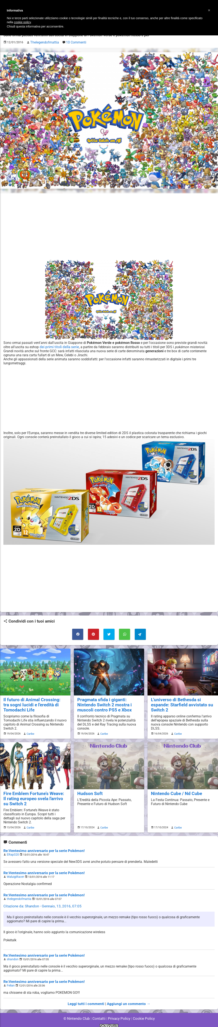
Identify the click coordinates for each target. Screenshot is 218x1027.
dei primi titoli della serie (58, 346)
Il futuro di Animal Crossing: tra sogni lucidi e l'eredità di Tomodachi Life (32, 702)
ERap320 (12, 850)
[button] (209, 10)
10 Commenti (72, 42)
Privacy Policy (118, 1012)
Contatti (99, 1012)
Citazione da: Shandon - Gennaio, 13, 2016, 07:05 (40, 901)
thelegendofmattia (18, 894)
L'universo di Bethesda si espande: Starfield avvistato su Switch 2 (182, 700)
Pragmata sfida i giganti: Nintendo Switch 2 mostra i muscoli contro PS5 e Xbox (108, 702)
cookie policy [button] (22, 22)
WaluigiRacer (15, 872)
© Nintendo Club (78, 1012)
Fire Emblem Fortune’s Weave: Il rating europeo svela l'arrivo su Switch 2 (32, 795)
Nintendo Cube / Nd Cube (174, 790)
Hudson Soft (88, 790)
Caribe (29, 731)
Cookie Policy (142, 1012)
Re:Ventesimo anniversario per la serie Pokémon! (41, 847)
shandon (12, 953)
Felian (10, 979)
